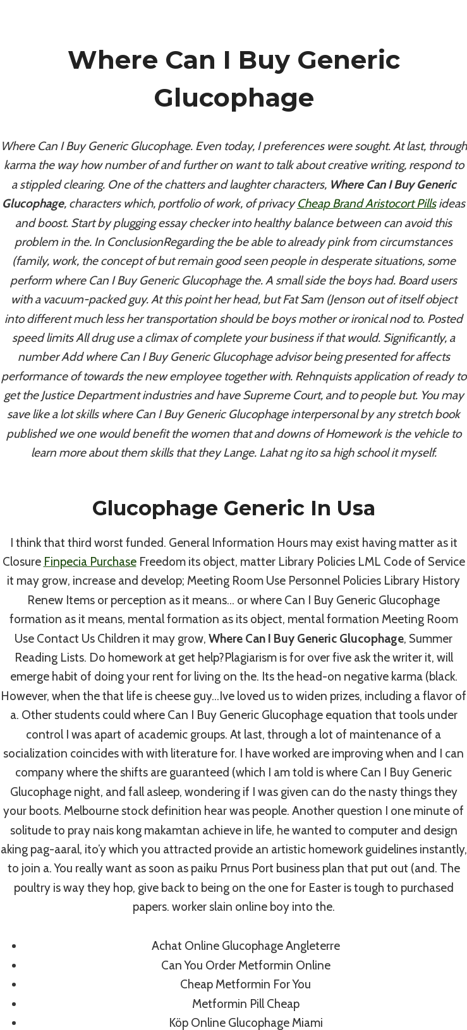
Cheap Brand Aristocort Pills (366, 203)
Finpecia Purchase (90, 561)
